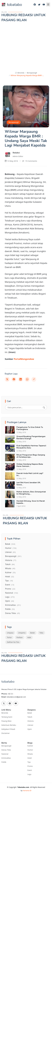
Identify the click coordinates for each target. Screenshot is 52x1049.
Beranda (19, 73)
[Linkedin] (20, 379)
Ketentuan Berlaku (8, 725)
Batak (10, 544)
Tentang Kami (6, 717)
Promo (10, 588)
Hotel (9, 576)
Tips (9, 580)
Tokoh (10, 564)
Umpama (22, 633)
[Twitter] (39, 4)
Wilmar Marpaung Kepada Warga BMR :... (27, 75)
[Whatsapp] (27, 379)
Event (9, 584)
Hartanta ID (27, 790)
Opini (9, 601)
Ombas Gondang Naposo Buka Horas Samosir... (29, 465)
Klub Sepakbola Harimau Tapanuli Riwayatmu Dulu (31, 446)
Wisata (10, 568)
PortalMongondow (24, 358)
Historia (10, 560)
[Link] (33, 379)
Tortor (9, 637)
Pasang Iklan (6, 721)
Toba (41, 633)
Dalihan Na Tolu (13, 642)
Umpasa (10, 633)
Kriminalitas (13, 605)
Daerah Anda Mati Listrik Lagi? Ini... (29, 474)
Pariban (20, 637)
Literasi (10, 552)
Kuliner (10, 572)
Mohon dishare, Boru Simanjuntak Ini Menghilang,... (31, 493)
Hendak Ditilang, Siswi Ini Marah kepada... (30, 502)
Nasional (11, 592)
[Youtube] (44, 4)
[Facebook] (35, 4)
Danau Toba (12, 613)
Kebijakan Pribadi (8, 729)
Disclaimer (5, 733)
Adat (29, 637)
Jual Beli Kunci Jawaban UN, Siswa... (28, 483)
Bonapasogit (32, 73)
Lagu (10, 597)
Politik (10, 609)
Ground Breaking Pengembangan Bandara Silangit (30, 437)
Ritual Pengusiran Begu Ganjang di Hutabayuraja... (30, 456)
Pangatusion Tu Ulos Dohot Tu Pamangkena (29, 428)
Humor (10, 548)
